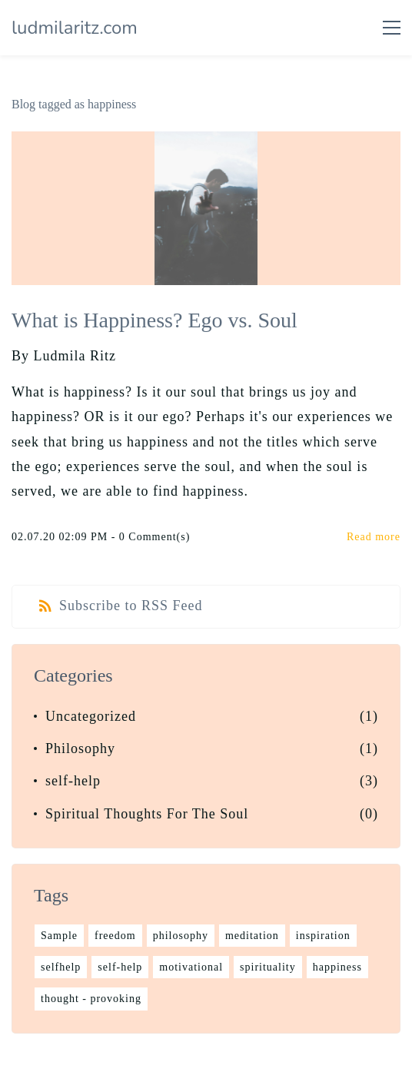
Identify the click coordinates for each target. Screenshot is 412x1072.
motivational (191, 967)
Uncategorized (90, 716)
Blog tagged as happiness (74, 104)
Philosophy (80, 748)
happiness (337, 967)
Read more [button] (373, 537)
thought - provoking (91, 998)
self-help (73, 780)
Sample (59, 935)
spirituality (268, 967)
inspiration (323, 935)
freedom (115, 935)
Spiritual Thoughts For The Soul (146, 813)
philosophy (180, 935)
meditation (252, 935)
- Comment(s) (151, 537)
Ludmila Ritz (75, 355)
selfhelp (61, 967)
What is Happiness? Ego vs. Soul (154, 320)
